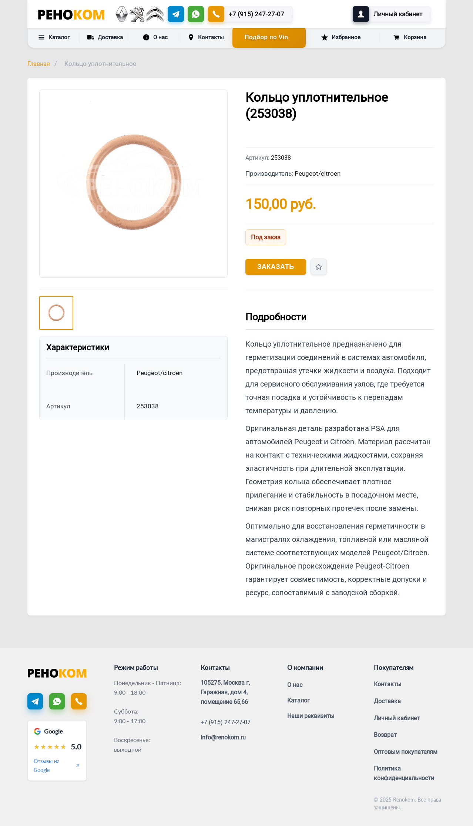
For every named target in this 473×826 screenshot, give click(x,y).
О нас (155, 37)
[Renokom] (71, 14)
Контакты (206, 37)
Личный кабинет (397, 718)
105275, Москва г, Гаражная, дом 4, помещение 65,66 (225, 692)
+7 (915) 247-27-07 (226, 722)
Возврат (385, 734)
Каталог (54, 37)
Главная (38, 63)
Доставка (105, 37)
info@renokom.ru (223, 737)
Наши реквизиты (310, 715)
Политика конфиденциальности (404, 773)
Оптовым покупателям (405, 751)
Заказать (275, 266)
